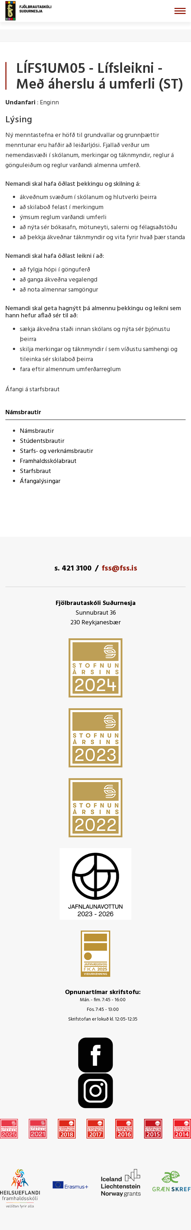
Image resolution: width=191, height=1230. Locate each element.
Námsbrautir (37, 431)
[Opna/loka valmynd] (180, 11)
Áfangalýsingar (40, 481)
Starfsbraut (35, 471)
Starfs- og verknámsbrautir (56, 451)
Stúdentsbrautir (42, 441)
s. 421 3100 (73, 568)
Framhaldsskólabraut (48, 461)
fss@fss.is (119, 568)
